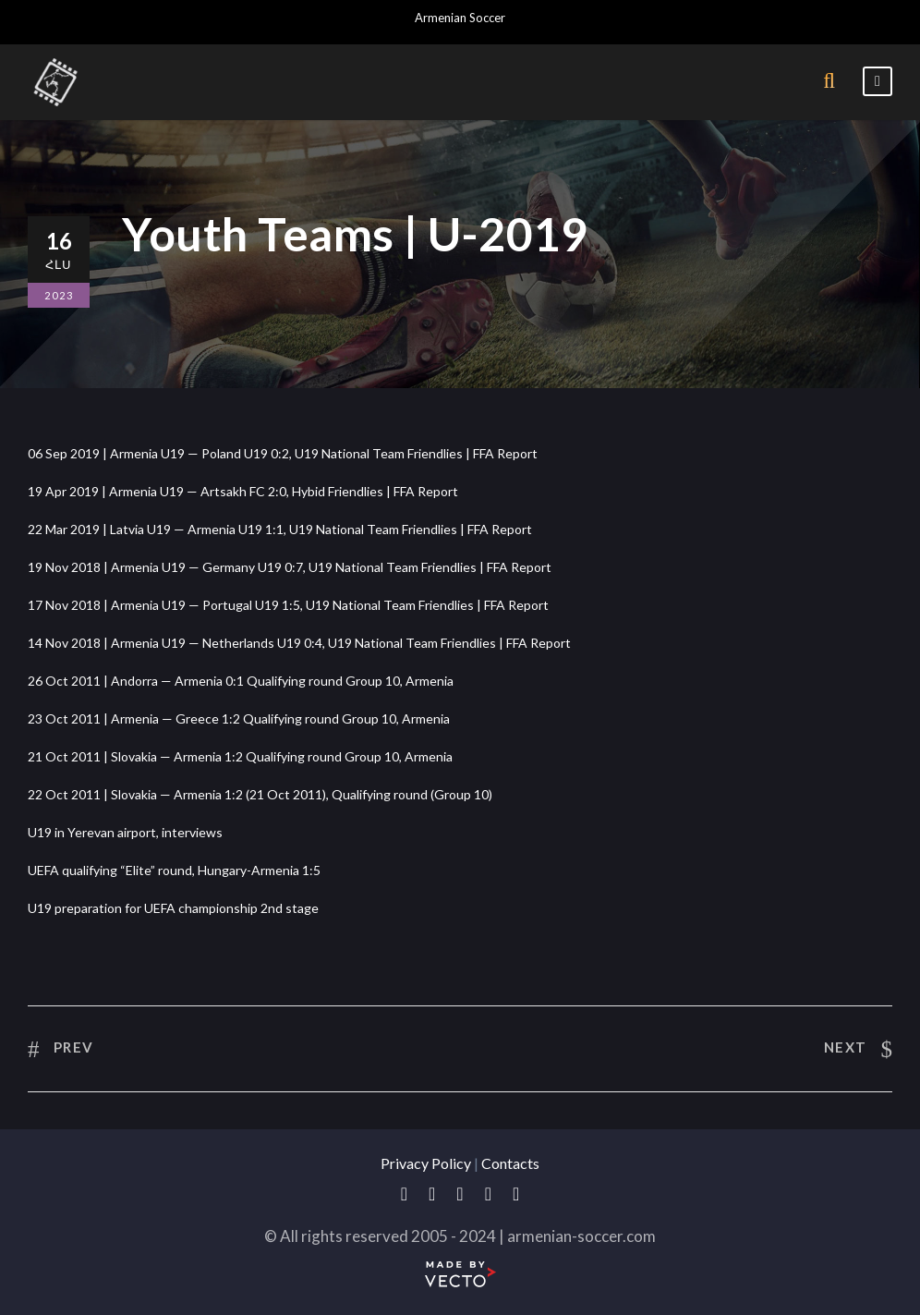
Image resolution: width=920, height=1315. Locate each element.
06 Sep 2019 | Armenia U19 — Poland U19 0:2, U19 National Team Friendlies (245, 453)
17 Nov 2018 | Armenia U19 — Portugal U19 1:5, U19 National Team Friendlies (251, 605)
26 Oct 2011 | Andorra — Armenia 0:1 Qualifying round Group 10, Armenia (241, 680)
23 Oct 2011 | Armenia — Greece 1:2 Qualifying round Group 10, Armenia (239, 718)
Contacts (510, 1163)
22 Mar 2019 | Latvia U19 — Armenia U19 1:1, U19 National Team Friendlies (242, 529)
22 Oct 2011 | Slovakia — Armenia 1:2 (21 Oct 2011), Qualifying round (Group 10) (260, 794)
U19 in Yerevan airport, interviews (125, 832)
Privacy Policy (426, 1163)
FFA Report (505, 453)
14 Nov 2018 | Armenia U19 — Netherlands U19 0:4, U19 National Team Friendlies (262, 643)
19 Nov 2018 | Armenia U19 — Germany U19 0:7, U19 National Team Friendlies (252, 567)
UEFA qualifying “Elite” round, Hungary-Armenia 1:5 (174, 870)
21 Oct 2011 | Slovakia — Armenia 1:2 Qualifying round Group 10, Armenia (240, 756)
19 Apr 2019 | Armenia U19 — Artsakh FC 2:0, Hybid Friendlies (205, 491)
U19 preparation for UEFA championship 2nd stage (173, 908)
